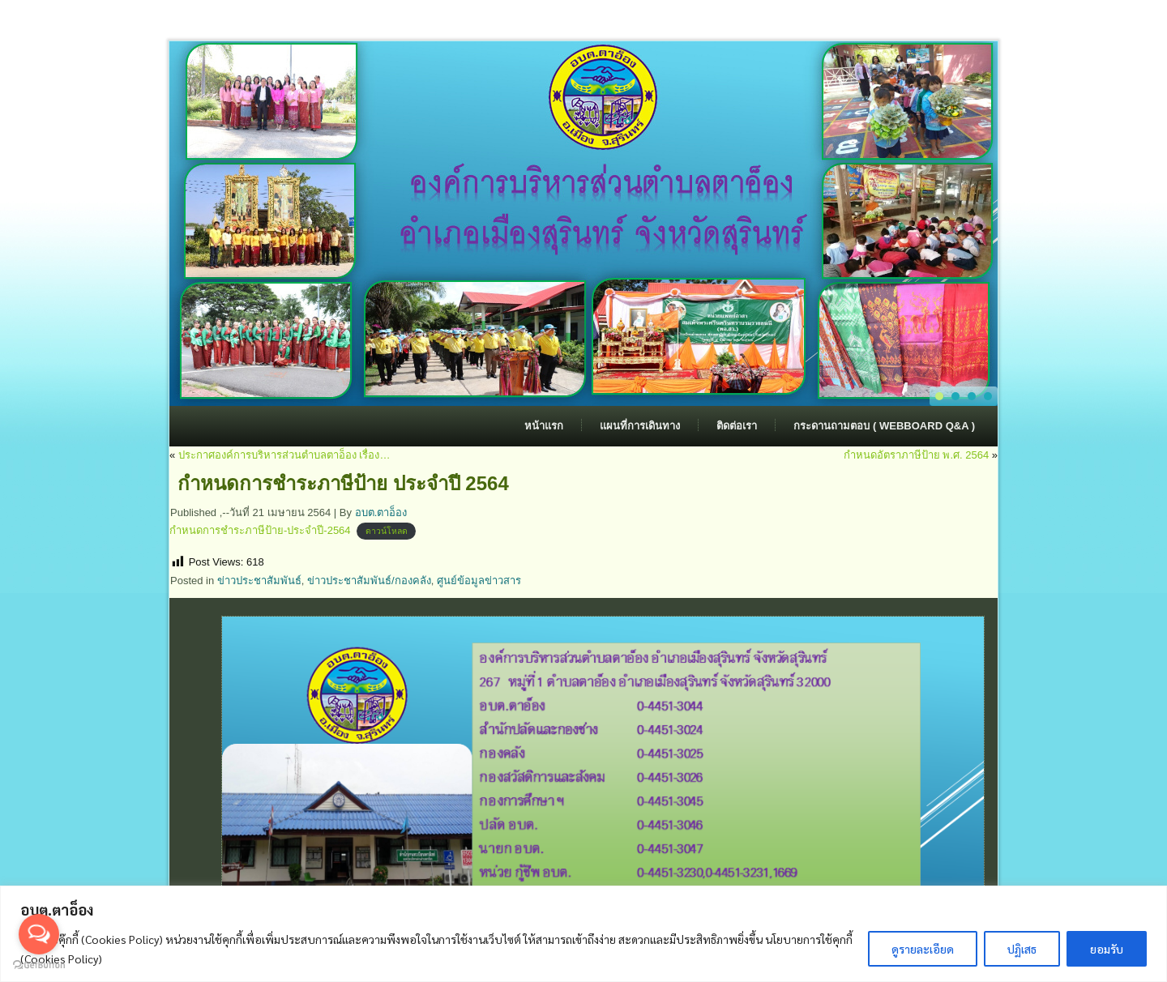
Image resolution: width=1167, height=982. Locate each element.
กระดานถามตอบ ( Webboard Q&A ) (884, 426)
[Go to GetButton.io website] (39, 965)
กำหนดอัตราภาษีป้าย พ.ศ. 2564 (916, 455)
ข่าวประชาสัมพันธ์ (259, 580)
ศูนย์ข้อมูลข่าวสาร (479, 580)
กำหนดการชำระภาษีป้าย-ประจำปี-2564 (260, 530)
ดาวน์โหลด (386, 531)
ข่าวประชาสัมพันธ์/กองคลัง (369, 580)
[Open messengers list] (39, 934)
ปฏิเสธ (1022, 948)
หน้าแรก (543, 426)
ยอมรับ (1106, 948)
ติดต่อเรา (736, 426)
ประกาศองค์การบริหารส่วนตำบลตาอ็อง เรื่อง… (284, 455)
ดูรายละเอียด (922, 948)
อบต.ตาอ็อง (381, 512)
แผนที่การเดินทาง (640, 426)
